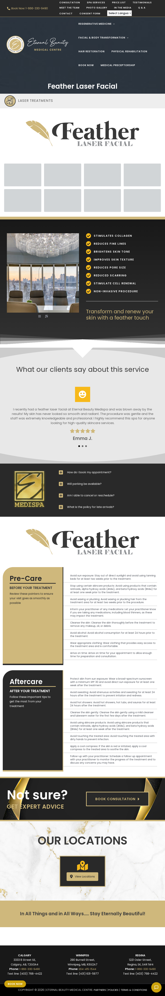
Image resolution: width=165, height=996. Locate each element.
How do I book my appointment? (89, 472)
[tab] (108, 472)
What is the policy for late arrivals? (90, 507)
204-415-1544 (87, 969)
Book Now (15, 984)
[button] (39, 316)
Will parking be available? (84, 484)
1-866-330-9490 (30, 969)
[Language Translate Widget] (95, 13)
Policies (112, 990)
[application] (112, 24)
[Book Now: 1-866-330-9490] (27, 8)
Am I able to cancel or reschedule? (90, 495)
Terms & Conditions (135, 990)
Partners (97, 990)
